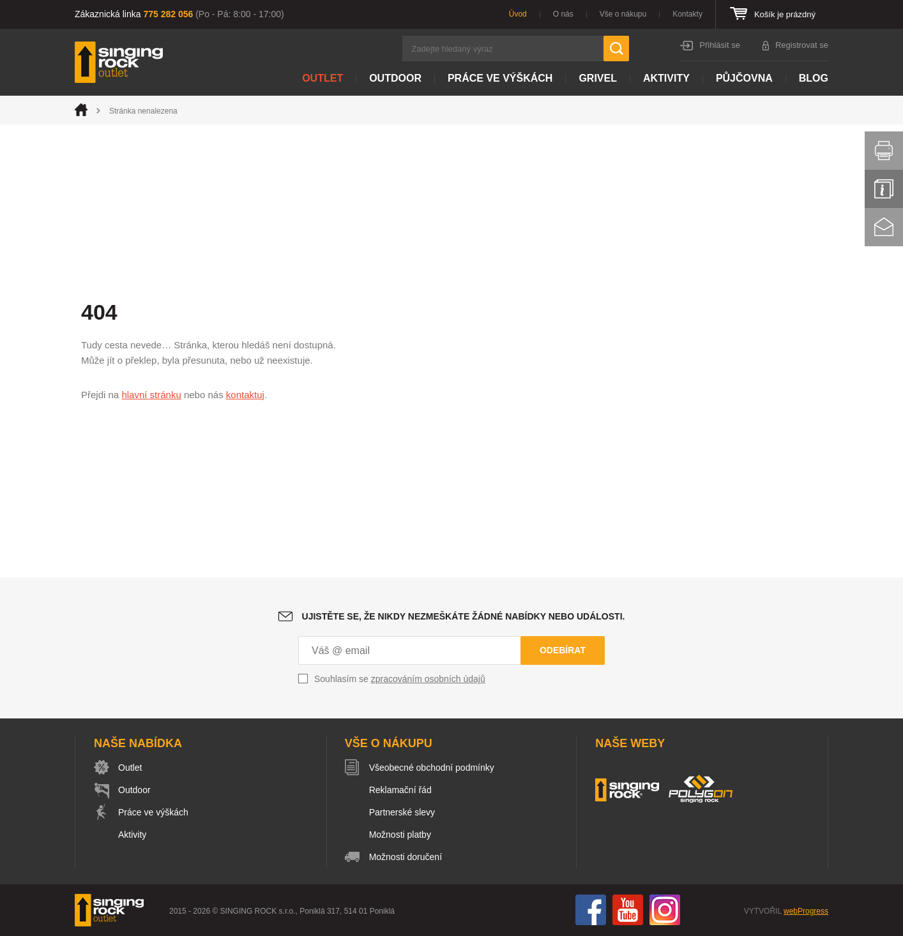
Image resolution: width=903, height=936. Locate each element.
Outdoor (395, 78)
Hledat (616, 48)
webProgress (806, 911)
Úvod (518, 14)
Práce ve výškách (500, 78)
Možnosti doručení (405, 857)
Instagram (664, 910)
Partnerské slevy (402, 812)
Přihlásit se (719, 45)
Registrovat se (801, 45)
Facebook (590, 910)
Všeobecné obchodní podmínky (431, 767)
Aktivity (666, 78)
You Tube (627, 910)
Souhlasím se (399, 679)
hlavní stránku (151, 394)
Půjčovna (744, 78)
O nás (563, 14)
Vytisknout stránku (884, 150)
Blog (813, 78)
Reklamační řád (400, 790)
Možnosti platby (400, 834)
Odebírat (563, 650)
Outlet (322, 78)
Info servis (884, 189)
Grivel (598, 78)
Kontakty (687, 14)
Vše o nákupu (623, 14)
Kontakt (884, 227)
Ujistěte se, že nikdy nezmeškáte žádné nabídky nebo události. (463, 616)
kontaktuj (245, 394)
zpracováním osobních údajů (428, 679)
